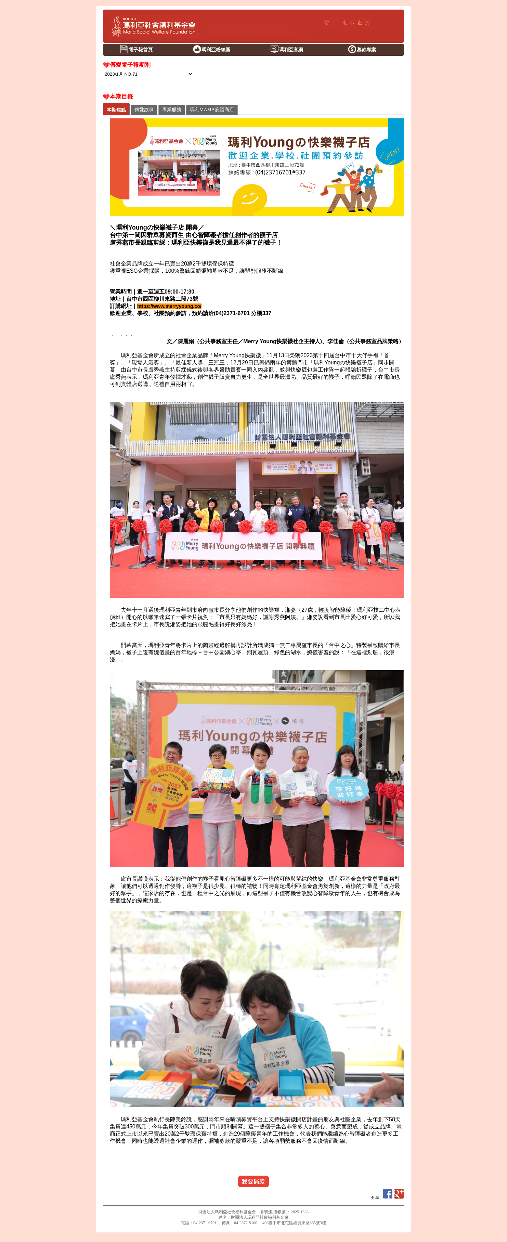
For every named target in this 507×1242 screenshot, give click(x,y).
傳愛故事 (144, 109)
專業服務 (171, 109)
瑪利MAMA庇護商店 (212, 109)
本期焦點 (116, 110)
